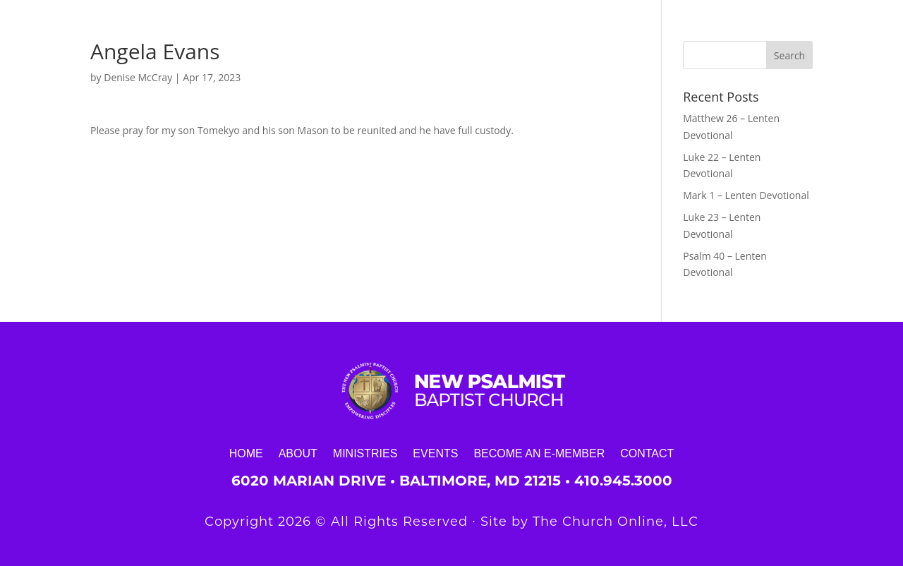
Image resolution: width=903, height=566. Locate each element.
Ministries (365, 453)
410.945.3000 (623, 480)
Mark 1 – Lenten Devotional (745, 195)
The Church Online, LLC (615, 521)
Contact (647, 453)
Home (246, 453)
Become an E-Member (539, 453)
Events (435, 453)
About (298, 453)
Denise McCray (138, 77)
